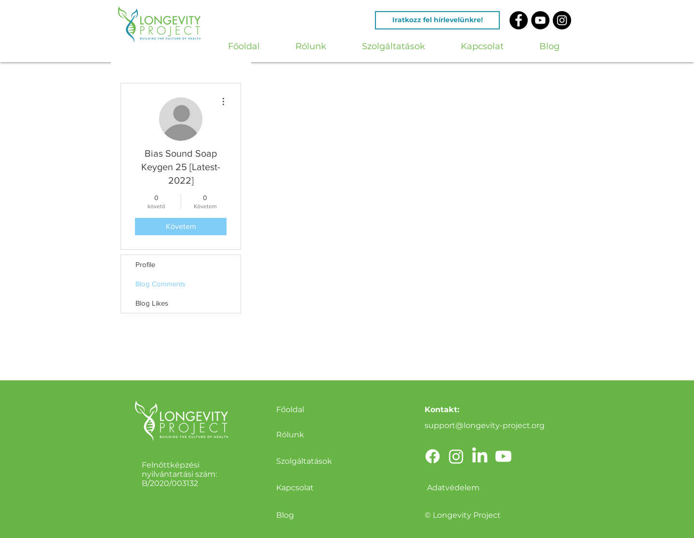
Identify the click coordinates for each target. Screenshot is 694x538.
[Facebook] (432, 456)
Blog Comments (160, 284)
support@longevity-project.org (485, 425)
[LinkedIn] (479, 456)
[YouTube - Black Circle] (540, 20)
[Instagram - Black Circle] (562, 20)
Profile (145, 264)
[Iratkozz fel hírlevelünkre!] (437, 20)
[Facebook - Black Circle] (518, 20)
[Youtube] (503, 456)
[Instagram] (456, 456)
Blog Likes (151, 303)
